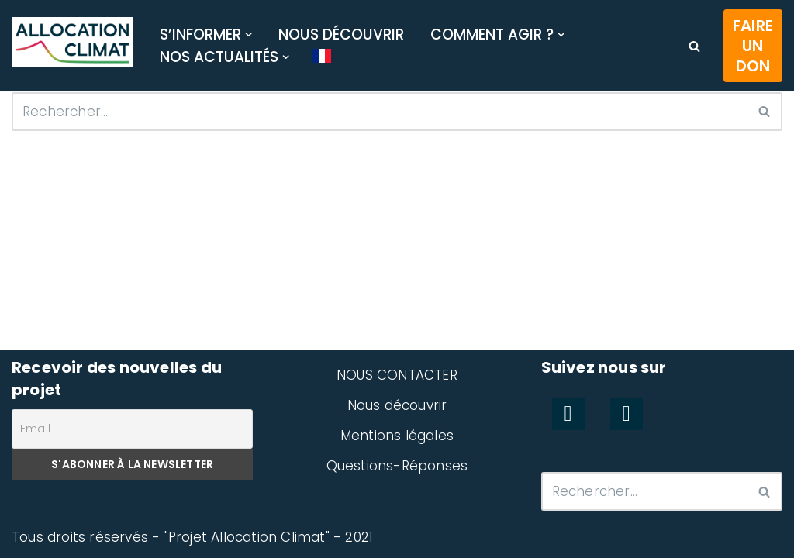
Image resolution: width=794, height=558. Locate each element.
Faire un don (753, 46)
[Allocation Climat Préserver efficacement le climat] (72, 42)
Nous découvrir (341, 34)
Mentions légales (397, 435)
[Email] (132, 429)
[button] (248, 34)
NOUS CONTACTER (397, 375)
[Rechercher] (694, 46)
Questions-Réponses (397, 465)
